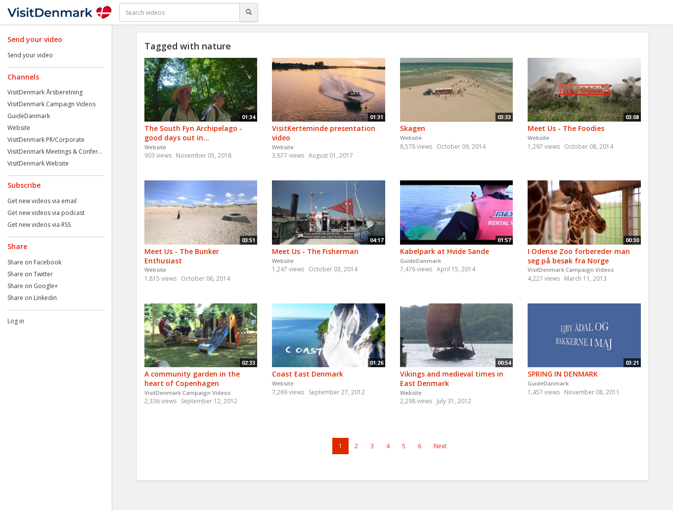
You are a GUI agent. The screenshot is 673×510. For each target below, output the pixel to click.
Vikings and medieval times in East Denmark (451, 378)
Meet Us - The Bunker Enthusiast (181, 256)
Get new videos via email (42, 201)
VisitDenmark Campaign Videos (51, 104)
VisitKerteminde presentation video (323, 133)
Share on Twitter (30, 274)
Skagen (412, 128)
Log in (15, 321)
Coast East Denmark (307, 374)
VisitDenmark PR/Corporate (46, 139)
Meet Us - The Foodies (566, 128)
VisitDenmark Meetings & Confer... (54, 151)
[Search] (248, 12)
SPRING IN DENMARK (563, 374)
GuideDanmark (28, 116)
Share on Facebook (34, 262)
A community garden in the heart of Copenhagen (192, 378)
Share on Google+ (32, 286)
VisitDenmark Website (38, 163)
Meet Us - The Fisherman (315, 251)
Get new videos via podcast (46, 213)
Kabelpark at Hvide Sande (444, 251)
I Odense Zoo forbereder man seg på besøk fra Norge (579, 256)
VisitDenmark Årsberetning (45, 92)
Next (440, 446)
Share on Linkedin (32, 298)
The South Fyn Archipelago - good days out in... (193, 133)
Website (18, 128)
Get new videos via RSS (39, 224)
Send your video (30, 55)
